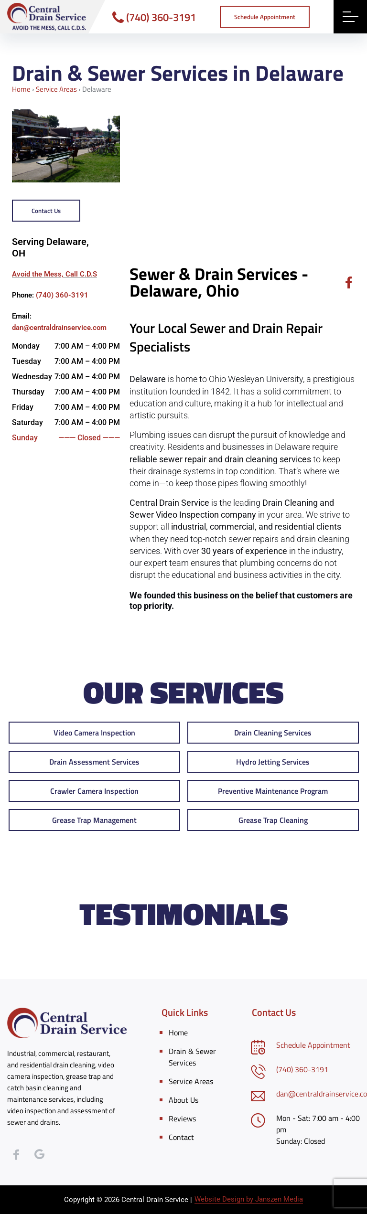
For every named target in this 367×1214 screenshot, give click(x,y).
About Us (183, 1100)
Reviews (182, 1118)
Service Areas (56, 89)
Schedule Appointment (313, 1045)
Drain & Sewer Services (192, 1056)
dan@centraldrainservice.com (59, 327)
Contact (181, 1137)
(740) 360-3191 (154, 17)
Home (21, 89)
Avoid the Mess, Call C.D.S (54, 274)
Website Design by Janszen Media (248, 1199)
